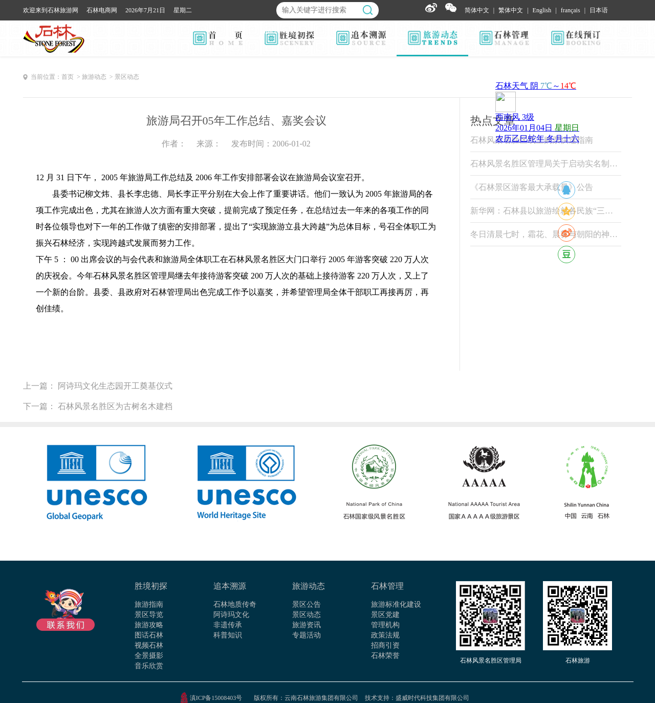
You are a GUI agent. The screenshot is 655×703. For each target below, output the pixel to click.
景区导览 (149, 615)
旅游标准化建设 (396, 604)
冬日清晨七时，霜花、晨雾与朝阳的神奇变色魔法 (545, 234)
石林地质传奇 (234, 604)
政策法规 (385, 635)
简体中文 (477, 10)
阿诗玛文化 (231, 615)
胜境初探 (151, 586)
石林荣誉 (385, 655)
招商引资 (385, 645)
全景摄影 (149, 655)
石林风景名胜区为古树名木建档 (115, 406)
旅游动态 (308, 586)
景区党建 (385, 615)
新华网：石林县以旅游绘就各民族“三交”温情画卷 (545, 210)
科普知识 (227, 635)
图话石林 (149, 635)
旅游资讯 (306, 625)
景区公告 (306, 604)
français (570, 10)
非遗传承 (227, 625)
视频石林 (149, 645)
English (542, 10)
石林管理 (387, 586)
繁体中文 (510, 10)
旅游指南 (149, 604)
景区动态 (306, 615)
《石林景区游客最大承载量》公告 (531, 187)
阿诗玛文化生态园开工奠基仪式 (115, 385)
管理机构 (385, 625)
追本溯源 (229, 586)
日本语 (599, 10)
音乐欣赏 (149, 666)
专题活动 (306, 635)
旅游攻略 (149, 625)
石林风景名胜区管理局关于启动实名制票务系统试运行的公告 (545, 163)
